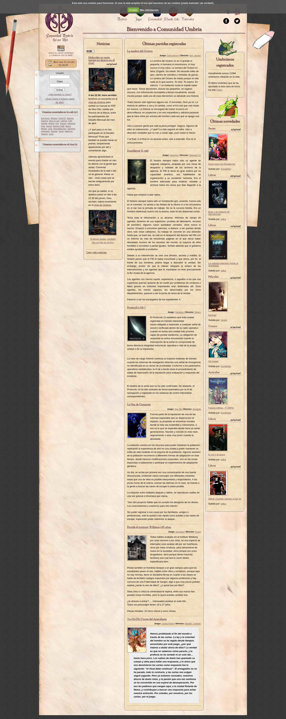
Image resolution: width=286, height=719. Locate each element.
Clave (60, 81)
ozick (50, 129)
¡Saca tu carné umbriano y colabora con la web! (61, 54)
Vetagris (44, 134)
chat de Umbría (102, 205)
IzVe (57, 123)
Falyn (219, 90)
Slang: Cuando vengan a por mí (224, 498)
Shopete (54, 131)
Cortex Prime (168, 623)
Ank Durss (45, 118)
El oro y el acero (216, 454)
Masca (68, 126)
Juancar (63, 123)
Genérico (174, 155)
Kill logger (213, 361)
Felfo (70, 121)
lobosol (49, 126)
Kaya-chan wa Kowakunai (221, 164)
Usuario (60, 73)
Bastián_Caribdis (193, 623)
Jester (224, 320)
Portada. (59, 24)
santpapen (45, 131)
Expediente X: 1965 (137, 151)
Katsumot (71, 123)
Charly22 (62, 118)
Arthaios (54, 118)
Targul (61, 131)
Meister (44, 129)
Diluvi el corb (54, 121)
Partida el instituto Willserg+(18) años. (149, 527)
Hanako (44, 123)
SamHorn (71, 129)
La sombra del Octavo (139, 51)
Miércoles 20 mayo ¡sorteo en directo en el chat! (101, 60)
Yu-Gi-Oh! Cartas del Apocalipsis (147, 619)
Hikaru (198, 312)
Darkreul (44, 121)
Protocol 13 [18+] (136, 308)
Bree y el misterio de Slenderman (219, 213)
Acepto (133, 10)
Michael (212, 315)
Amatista (197, 409)
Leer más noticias (96, 253)
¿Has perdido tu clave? (60, 94)
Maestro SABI (59, 126)
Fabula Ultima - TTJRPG (221, 408)
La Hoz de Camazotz (139, 405)
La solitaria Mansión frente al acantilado (223, 264)
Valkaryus (69, 131)
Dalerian (70, 118)
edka (223, 219)
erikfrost (64, 121)
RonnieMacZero (60, 129)
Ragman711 (195, 155)
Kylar (43, 126)
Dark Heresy (173, 55)
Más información (149, 10)
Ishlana (51, 123)
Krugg (198, 532)
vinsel (51, 134)
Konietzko (226, 169)
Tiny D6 (178, 409)
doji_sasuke (195, 55)
